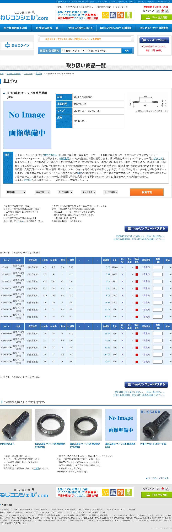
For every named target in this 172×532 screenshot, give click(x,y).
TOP (1, 74)
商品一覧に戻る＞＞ (156, 236)
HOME (59, 7)
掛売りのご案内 (104, 7)
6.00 (108, 288)
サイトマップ (121, 7)
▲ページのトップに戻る (157, 478)
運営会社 (132, 509)
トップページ (5, 509)
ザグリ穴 (158, 158)
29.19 (107, 316)
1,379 (107, 361)
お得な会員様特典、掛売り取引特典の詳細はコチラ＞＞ (139, 239)
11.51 (107, 302)
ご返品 (37, 468)
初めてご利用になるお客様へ (79, 7)
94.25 (107, 347)
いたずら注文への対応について (93, 512)
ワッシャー (28, 74)
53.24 (107, 333)
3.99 (108, 274)
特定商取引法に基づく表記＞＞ (130, 236)
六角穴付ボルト (50, 155)
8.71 (108, 295)
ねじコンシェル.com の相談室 (90, 509)
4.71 (108, 281)
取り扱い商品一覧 (13, 74)
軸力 (79, 173)
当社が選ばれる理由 (22, 509)
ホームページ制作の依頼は (161, 528)
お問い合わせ (58, 512)
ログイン (45, 512)
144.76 (107, 354)
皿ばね (39, 73)
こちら (21, 221)
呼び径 (28, 180)
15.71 (107, 309)
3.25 (108, 267)
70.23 (107, 340)
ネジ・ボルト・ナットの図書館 (63, 509)
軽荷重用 (64, 158)
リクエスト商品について (115, 509)
